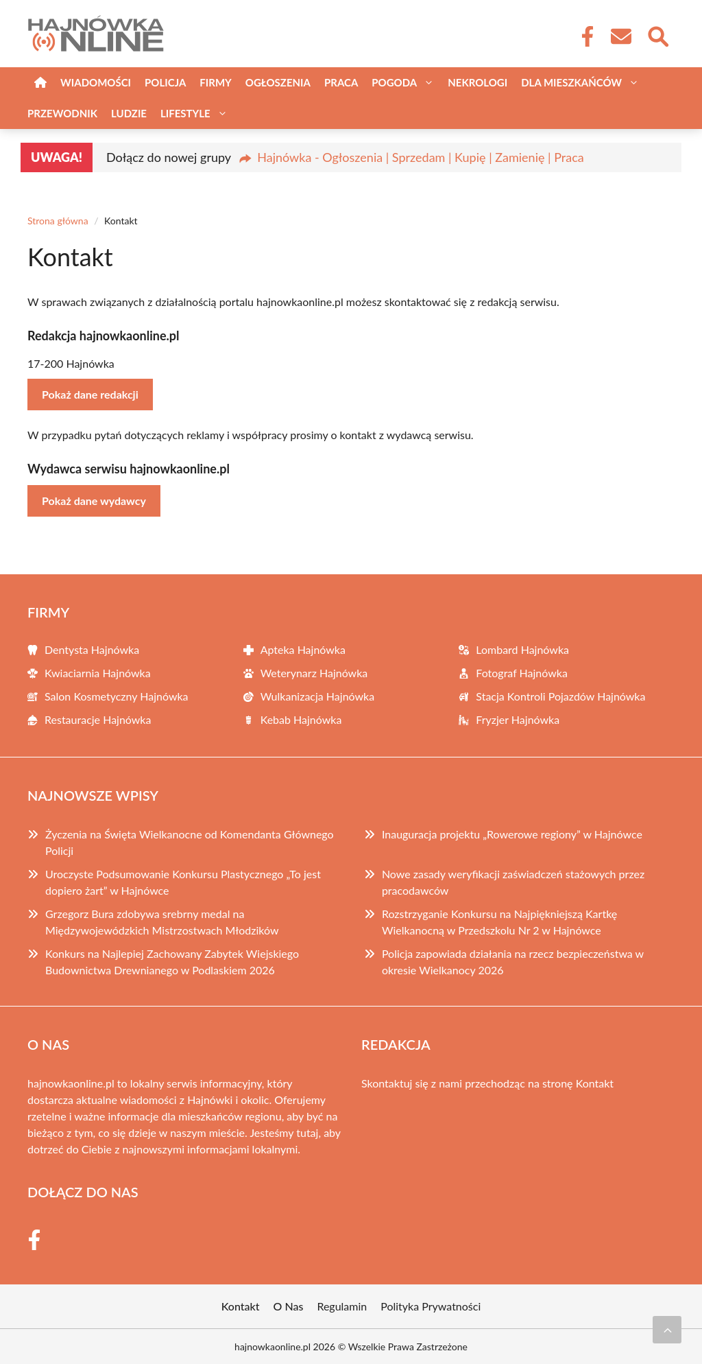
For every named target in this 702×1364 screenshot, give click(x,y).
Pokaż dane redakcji (90, 394)
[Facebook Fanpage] (583, 36)
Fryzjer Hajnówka (517, 719)
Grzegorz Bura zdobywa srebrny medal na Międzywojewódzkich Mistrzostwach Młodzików (161, 922)
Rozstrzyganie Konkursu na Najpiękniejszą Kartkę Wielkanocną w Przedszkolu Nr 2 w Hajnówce (499, 922)
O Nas (289, 1306)
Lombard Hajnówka (522, 649)
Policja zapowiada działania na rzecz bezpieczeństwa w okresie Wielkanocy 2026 (513, 961)
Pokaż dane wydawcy (94, 500)
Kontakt (595, 1083)
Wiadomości (95, 82)
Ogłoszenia (278, 82)
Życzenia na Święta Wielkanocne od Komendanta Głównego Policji (189, 842)
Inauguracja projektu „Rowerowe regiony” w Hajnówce (512, 833)
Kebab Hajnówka (301, 719)
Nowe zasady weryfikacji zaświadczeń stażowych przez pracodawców (513, 882)
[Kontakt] (620, 36)
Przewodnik (62, 113)
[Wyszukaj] (657, 35)
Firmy (215, 82)
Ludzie (129, 113)
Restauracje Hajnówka (98, 719)
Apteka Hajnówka (303, 649)
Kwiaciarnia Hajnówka (98, 672)
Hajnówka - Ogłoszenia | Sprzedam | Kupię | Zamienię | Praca (420, 157)
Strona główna (57, 220)
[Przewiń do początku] (667, 1329)
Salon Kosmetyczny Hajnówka (117, 696)
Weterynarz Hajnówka (314, 672)
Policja (165, 82)
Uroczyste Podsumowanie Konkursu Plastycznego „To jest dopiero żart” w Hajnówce (183, 882)
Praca (341, 82)
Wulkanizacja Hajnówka (318, 696)
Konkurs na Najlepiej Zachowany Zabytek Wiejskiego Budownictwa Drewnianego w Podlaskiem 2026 (172, 961)
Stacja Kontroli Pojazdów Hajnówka (560, 696)
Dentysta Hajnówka (92, 649)
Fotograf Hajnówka (522, 672)
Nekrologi (477, 82)
